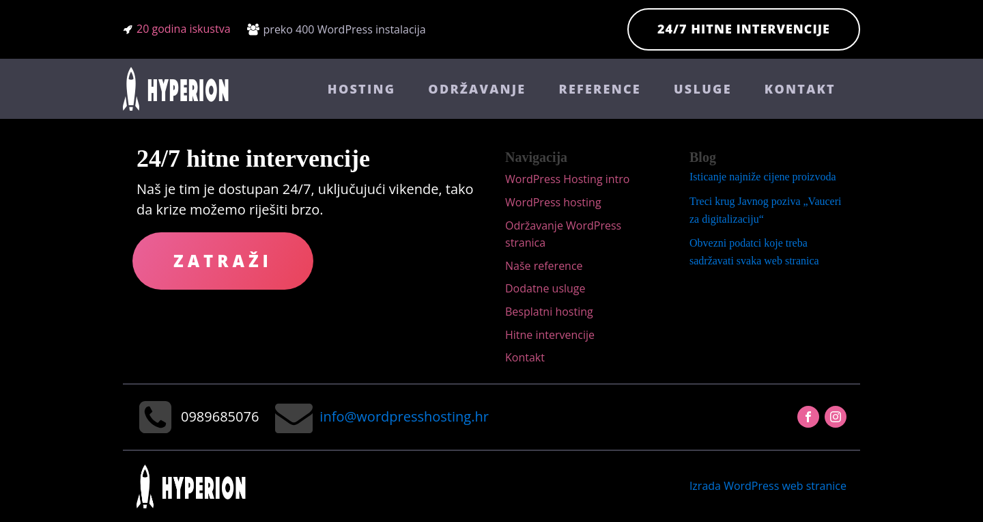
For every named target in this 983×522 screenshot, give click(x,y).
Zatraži (222, 260)
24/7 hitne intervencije (743, 28)
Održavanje (477, 89)
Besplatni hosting (549, 311)
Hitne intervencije (550, 334)
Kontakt (800, 89)
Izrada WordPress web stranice (767, 485)
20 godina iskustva (184, 28)
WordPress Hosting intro (567, 179)
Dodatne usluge (545, 288)
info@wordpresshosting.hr (403, 416)
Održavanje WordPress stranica (563, 234)
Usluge (703, 89)
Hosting (362, 89)
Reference (599, 89)
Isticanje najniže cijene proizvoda (762, 176)
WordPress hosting (553, 202)
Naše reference (544, 265)
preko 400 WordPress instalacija (344, 29)
